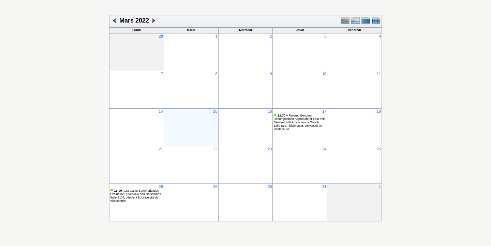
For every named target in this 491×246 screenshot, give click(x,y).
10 (324, 74)
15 (215, 111)
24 (324, 149)
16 (270, 111)
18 (379, 111)
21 (161, 149)
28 (161, 36)
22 (215, 149)
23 (270, 149)
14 (161, 111)
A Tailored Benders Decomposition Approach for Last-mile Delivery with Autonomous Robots (299, 119)
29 (215, 186)
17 (324, 111)
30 (270, 186)
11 (379, 74)
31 (324, 186)
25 (379, 149)
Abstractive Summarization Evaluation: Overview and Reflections (135, 192)
